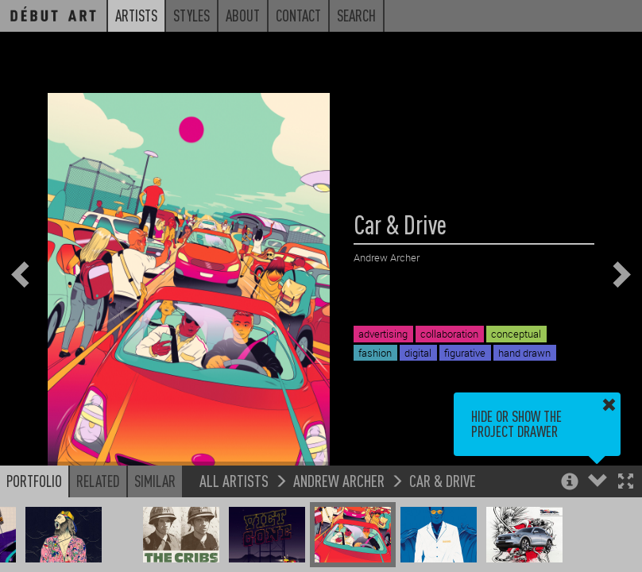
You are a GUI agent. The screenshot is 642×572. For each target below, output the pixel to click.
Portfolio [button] (34, 480)
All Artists (234, 480)
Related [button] (98, 480)
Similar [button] (155, 480)
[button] (625, 482)
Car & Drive (442, 480)
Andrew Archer (339, 480)
